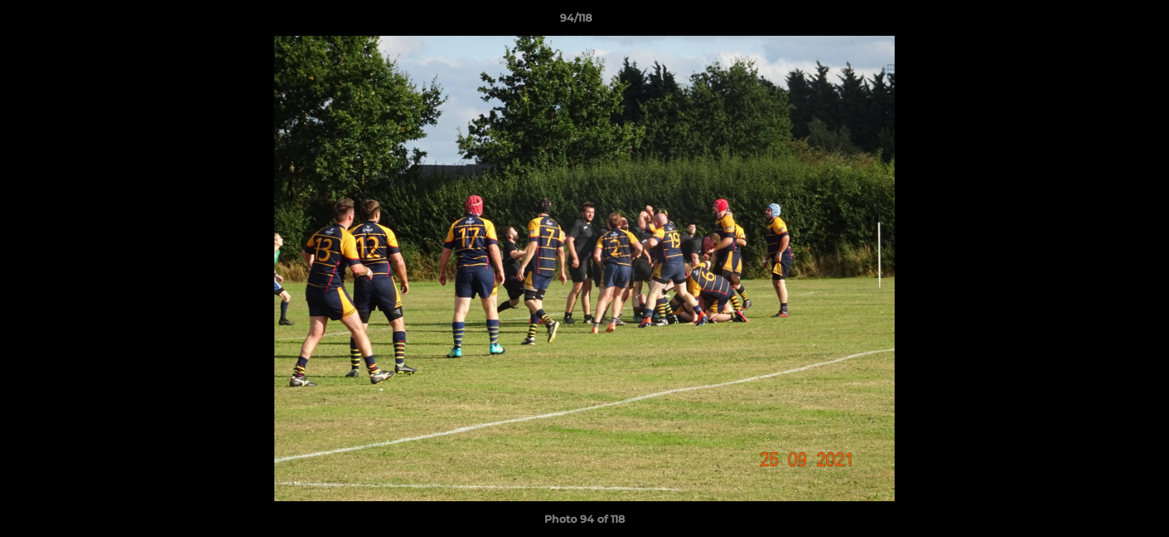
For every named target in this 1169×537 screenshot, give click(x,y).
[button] (1106, 21)
